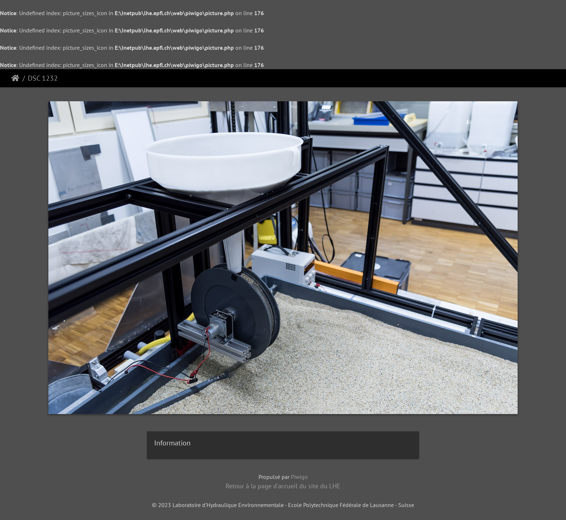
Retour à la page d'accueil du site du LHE (283, 486)
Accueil (15, 78)
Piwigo (299, 476)
